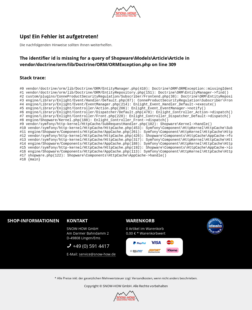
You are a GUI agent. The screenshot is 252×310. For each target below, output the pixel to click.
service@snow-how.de (97, 254)
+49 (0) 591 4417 (88, 246)
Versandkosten (142, 278)
